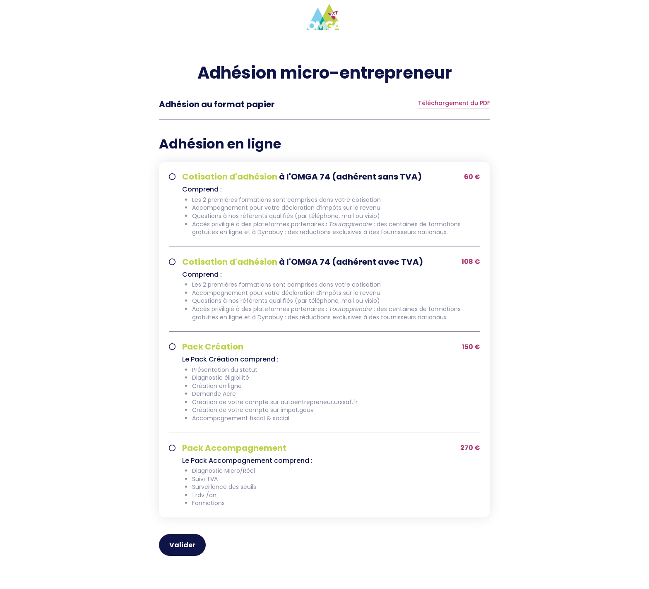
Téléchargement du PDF (454, 103)
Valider (182, 545)
